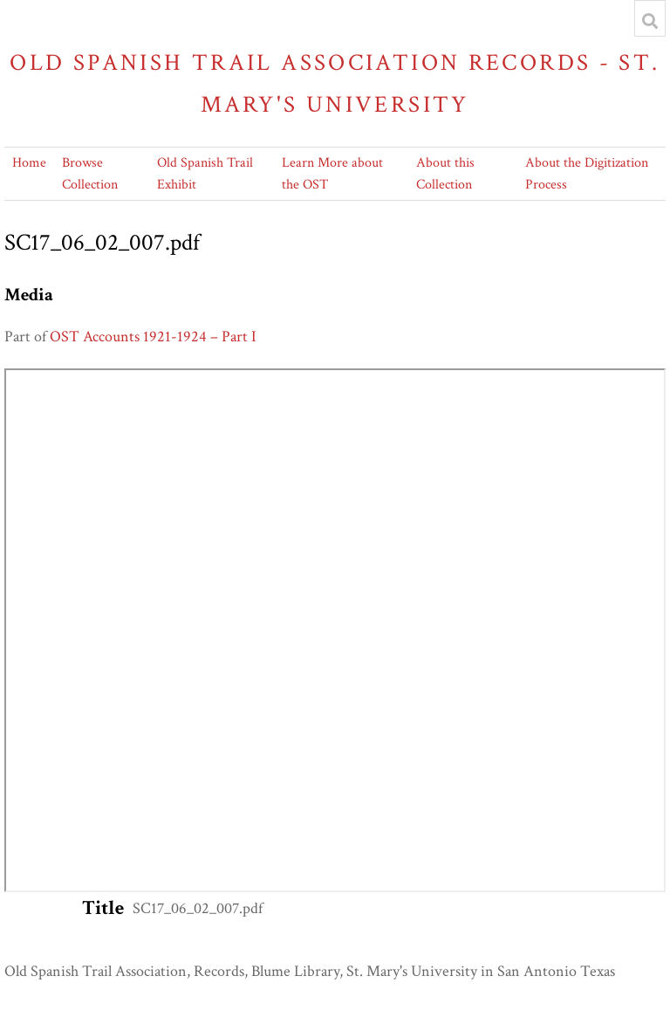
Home (29, 163)
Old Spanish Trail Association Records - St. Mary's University (335, 83)
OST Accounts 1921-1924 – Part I (153, 336)
